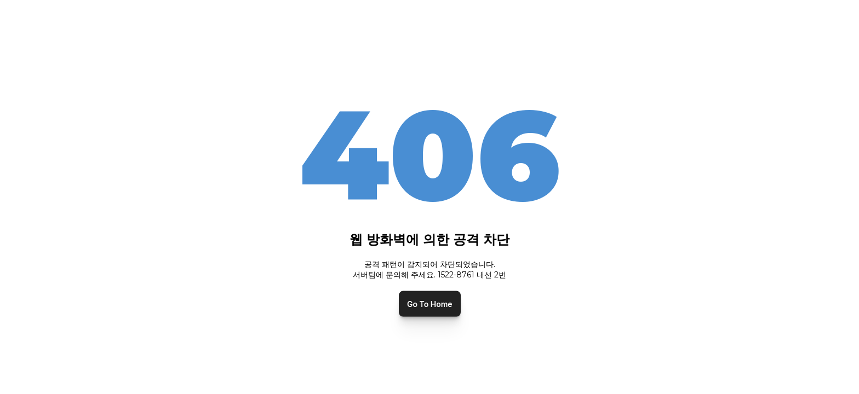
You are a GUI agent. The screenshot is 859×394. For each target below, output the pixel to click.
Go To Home (430, 303)
